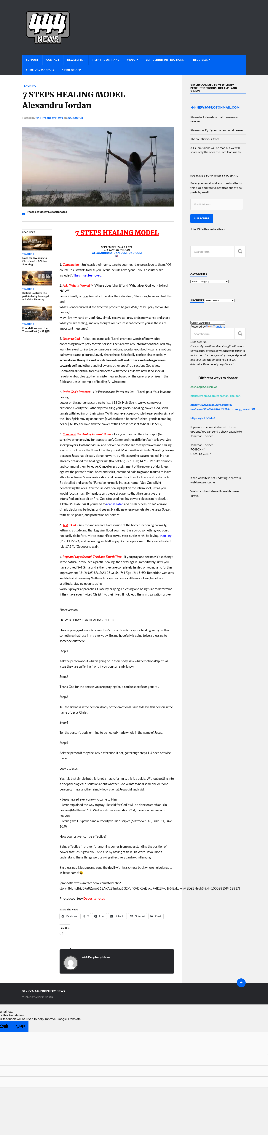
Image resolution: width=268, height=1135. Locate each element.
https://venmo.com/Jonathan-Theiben (215, 395)
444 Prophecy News (49, 117)
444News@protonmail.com (215, 107)
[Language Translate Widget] (207, 323)
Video (131, 59)
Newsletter (76, 59)
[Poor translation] (20, 1026)
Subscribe (202, 218)
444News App (71, 69)
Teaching (29, 85)
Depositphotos (94, 898)
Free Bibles (200, 59)
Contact (52, 59)
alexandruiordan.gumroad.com (117, 252)
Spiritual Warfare (40, 69)
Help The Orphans (105, 59)
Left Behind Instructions (165, 59)
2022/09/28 (75, 117)
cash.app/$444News (203, 386)
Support (32, 59)
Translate (215, 326)
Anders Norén (45, 997)
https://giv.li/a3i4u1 (202, 418)
